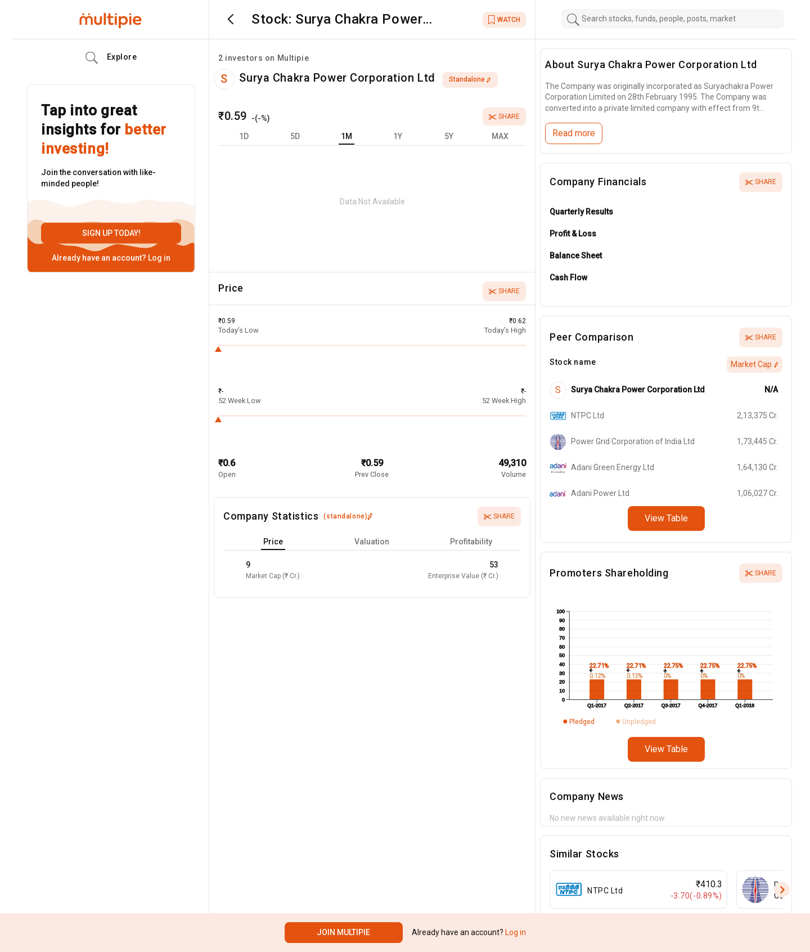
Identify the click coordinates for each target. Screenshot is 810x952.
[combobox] (672, 19)
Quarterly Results (581, 211)
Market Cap (754, 364)
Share (504, 116)
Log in (158, 257)
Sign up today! (111, 233)
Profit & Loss (573, 233)
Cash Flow (568, 277)
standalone (470, 79)
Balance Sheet (576, 255)
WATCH (504, 19)
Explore (111, 58)
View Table (666, 518)
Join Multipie (343, 932)
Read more (573, 133)
